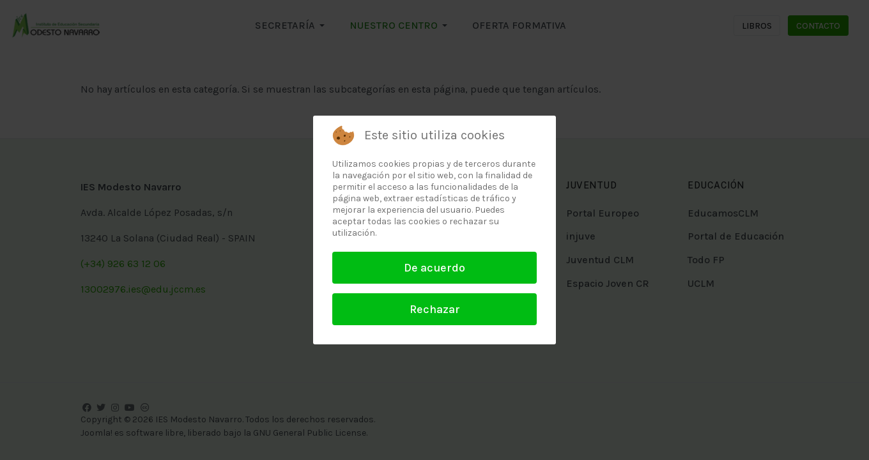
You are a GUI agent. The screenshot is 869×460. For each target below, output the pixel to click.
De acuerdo (434, 268)
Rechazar (435, 309)
